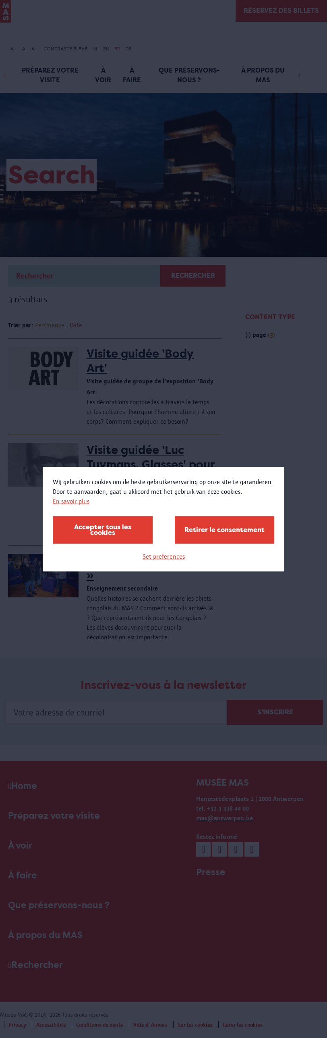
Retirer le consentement (224, 529)
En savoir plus (71, 500)
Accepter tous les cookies (102, 529)
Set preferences (164, 556)
